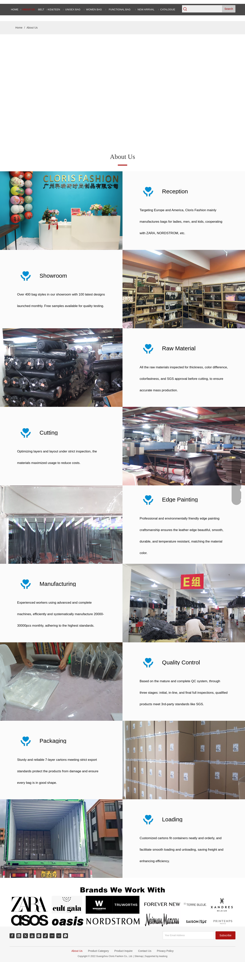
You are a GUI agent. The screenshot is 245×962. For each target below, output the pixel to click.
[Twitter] (25, 935)
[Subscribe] (225, 935)
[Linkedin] (18, 935)
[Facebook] (12, 935)
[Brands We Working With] (122, 905)
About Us (76, 950)
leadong (162, 956)
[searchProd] (205, 8)
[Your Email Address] (188, 935)
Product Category (98, 950)
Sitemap (139, 956)
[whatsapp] (65, 935)
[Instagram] (38, 935)
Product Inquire (123, 950)
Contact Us (144, 950)
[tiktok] (45, 935)
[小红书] (52, 935)
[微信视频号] (58, 935)
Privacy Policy (165, 950)
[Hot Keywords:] (228, 8)
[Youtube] (32, 935)
